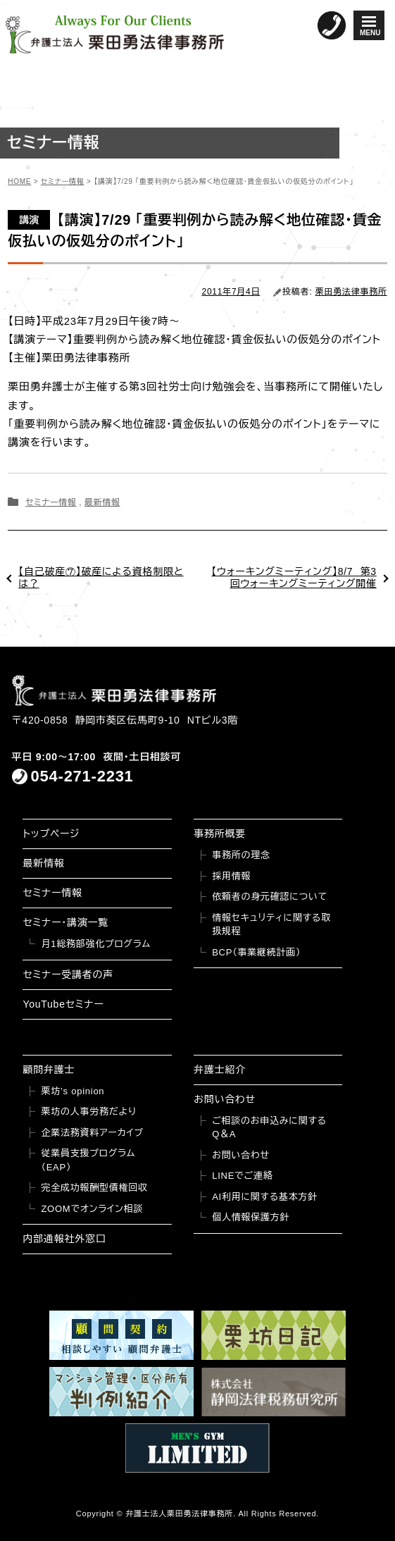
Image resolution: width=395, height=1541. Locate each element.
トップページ (51, 833)
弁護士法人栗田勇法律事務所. (180, 1513)
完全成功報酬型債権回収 (94, 1187)
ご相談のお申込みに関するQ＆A (269, 1127)
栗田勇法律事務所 (351, 292)
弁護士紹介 (220, 1069)
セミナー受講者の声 (68, 974)
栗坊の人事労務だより (88, 1111)
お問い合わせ (225, 1099)
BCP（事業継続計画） (256, 952)
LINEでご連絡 (242, 1175)
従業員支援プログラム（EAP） (88, 1160)
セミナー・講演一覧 (65, 922)
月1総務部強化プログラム (96, 944)
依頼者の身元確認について (269, 896)
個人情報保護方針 (250, 1217)
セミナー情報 (50, 502)
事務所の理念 (241, 855)
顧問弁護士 (49, 1069)
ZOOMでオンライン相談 (92, 1208)
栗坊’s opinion (72, 1091)
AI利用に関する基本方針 (265, 1197)
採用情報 (231, 876)
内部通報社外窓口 (64, 1238)
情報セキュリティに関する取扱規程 (271, 924)
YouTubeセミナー (63, 1004)
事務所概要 (220, 833)
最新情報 (102, 502)
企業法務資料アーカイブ (92, 1132)
